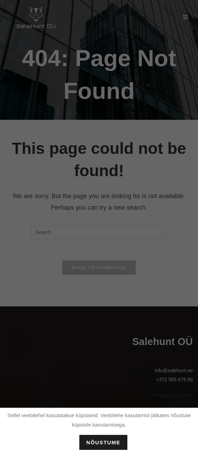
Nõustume (103, 442)
